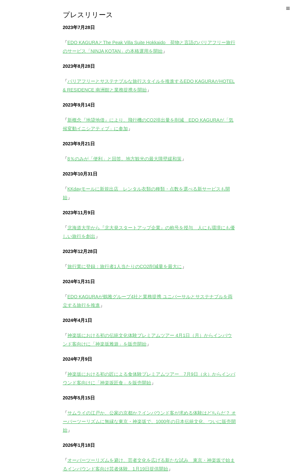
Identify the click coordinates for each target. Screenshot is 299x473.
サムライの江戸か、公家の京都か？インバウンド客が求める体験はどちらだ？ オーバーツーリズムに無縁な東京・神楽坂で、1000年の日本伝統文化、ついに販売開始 (149, 421)
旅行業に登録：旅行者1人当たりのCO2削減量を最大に (124, 266)
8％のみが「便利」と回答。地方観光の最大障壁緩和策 (124, 158)
